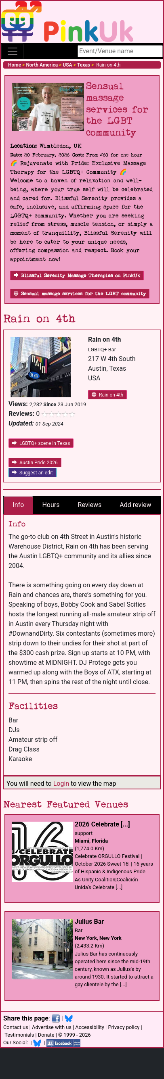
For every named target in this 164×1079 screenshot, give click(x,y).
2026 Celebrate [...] (102, 824)
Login (61, 783)
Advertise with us (51, 1027)
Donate (46, 1035)
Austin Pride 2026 (35, 462)
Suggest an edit (32, 473)
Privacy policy (123, 1027)
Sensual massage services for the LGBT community (80, 293)
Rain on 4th (107, 395)
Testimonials (19, 1035)
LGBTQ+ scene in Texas (41, 443)
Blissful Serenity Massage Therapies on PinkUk (77, 275)
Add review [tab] (135, 505)
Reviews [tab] (90, 505)
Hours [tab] (50, 505)
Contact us (15, 1027)
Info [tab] (18, 505)
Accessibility (89, 1027)
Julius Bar (89, 921)
